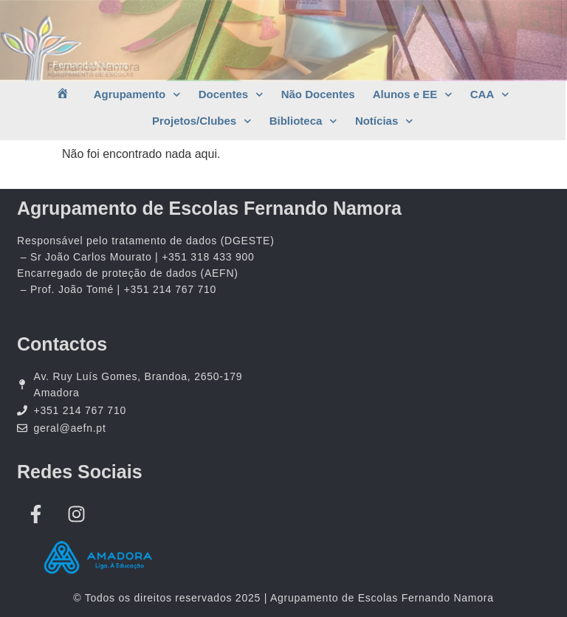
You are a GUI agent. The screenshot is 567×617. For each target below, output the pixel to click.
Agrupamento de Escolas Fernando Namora (209, 208)
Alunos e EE (413, 94)
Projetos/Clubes (202, 121)
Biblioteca (303, 121)
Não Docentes (318, 94)
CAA (489, 94)
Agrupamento (137, 94)
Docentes (231, 94)
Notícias (384, 121)
